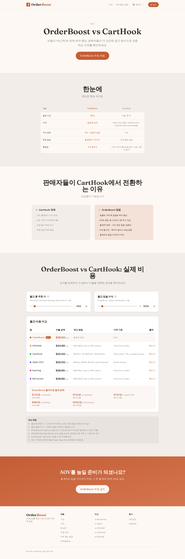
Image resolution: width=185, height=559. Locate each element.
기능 (62, 519)
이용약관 (132, 523)
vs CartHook (100, 532)
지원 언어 (64, 532)
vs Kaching (99, 536)
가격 (111, 4)
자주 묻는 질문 (122, 4)
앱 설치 (153, 4)
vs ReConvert (100, 519)
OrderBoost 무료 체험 (92, 55)
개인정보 (132, 519)
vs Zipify (98, 523)
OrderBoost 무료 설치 (92, 489)
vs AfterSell (100, 528)
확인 (152, 346)
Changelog (65, 541)
